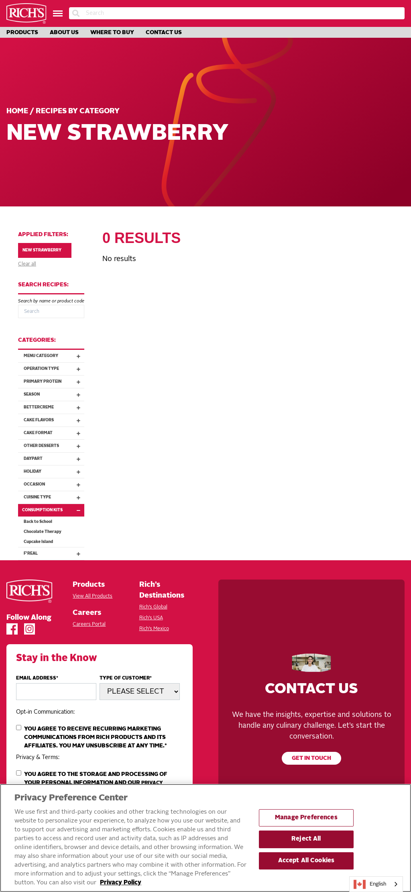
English (370, 884)
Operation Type (54, 369)
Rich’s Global (153, 607)
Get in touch (311, 758)
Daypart (54, 459)
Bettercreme (54, 407)
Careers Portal (89, 624)
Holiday (54, 471)
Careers (87, 612)
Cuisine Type (54, 497)
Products (22, 32)
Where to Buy (112, 32)
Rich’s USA (151, 618)
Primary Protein (54, 382)
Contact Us (164, 32)
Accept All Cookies (306, 861)
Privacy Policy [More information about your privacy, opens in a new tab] (120, 883)
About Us (64, 32)
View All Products (92, 596)
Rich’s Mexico (154, 629)
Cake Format (54, 433)
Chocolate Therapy (42, 532)
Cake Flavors (54, 420)
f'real (54, 553)
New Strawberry (44, 250)
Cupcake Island (38, 542)
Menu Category (54, 356)
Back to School (38, 522)
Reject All (306, 839)
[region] (205, 838)
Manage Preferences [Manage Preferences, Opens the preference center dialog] (306, 818)
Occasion (54, 484)
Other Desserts (54, 446)
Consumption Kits (53, 510)
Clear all (27, 264)
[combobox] (376, 884)
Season (54, 394)
